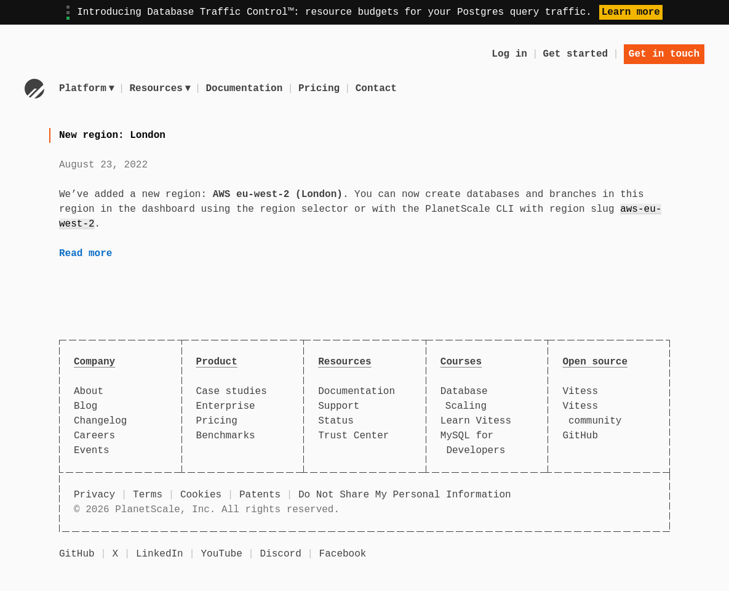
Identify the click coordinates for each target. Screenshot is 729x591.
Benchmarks (225, 435)
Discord (280, 554)
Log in (509, 54)
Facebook (343, 554)
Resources (161, 88)
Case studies (231, 391)
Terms (147, 495)
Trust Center (353, 435)
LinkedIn (159, 554)
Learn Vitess (475, 421)
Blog (85, 406)
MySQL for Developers (473, 443)
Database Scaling (464, 399)
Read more (85, 253)
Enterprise (225, 406)
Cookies (200, 495)
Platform (86, 88)
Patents (260, 495)
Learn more (631, 12)
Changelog (100, 421)
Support (338, 406)
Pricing (320, 88)
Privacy (94, 495)
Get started (575, 54)
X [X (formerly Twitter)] (115, 554)
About (88, 391)
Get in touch (664, 54)
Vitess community (591, 414)
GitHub (580, 435)
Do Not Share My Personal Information (404, 495)
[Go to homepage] (34, 88)
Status (336, 421)
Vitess (580, 391)
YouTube (221, 554)
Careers (94, 435)
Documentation (246, 88)
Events (92, 450)
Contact (378, 88)
